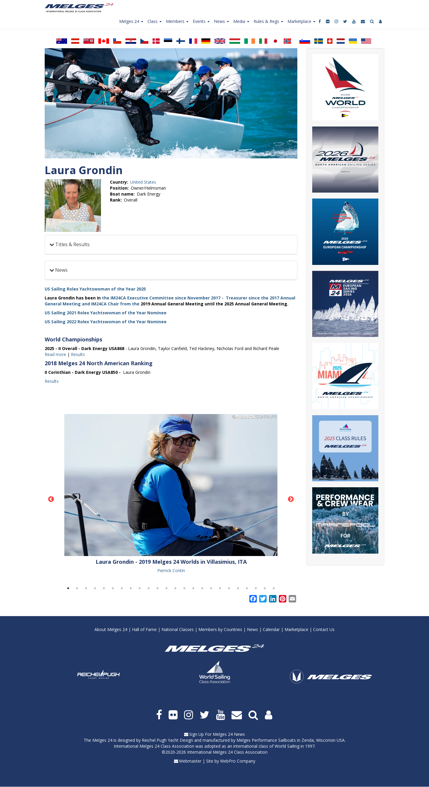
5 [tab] (104, 588)
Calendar (271, 629)
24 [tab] (274, 588)
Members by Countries (220, 629)
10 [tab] (149, 588)
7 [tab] (122, 588)
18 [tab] (220, 588)
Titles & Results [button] (72, 244)
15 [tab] (193, 588)
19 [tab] (229, 588)
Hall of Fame (144, 629)
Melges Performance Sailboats (266, 740)
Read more (55, 354)
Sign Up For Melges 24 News (217, 734)
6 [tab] (113, 588)
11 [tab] (158, 588)
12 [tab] (167, 588)
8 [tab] (131, 588)
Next (291, 499)
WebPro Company (237, 761)
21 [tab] (247, 588)
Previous (51, 499)
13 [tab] (175, 588)
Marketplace (296, 629)
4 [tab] (95, 588)
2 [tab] (77, 588)
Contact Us (324, 629)
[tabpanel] (171, 494)
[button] (171, 485)
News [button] (61, 270)
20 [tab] (238, 588)
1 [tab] (68, 588)
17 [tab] (211, 588)
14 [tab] (184, 588)
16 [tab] (202, 588)
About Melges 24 (110, 629)
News (252, 629)
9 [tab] (140, 588)
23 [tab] (265, 588)
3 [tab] (86, 588)
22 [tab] (256, 588)
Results (78, 354)
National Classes (177, 629)
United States (143, 182)
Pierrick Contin (171, 570)
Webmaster (190, 761)
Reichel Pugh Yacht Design (167, 740)
